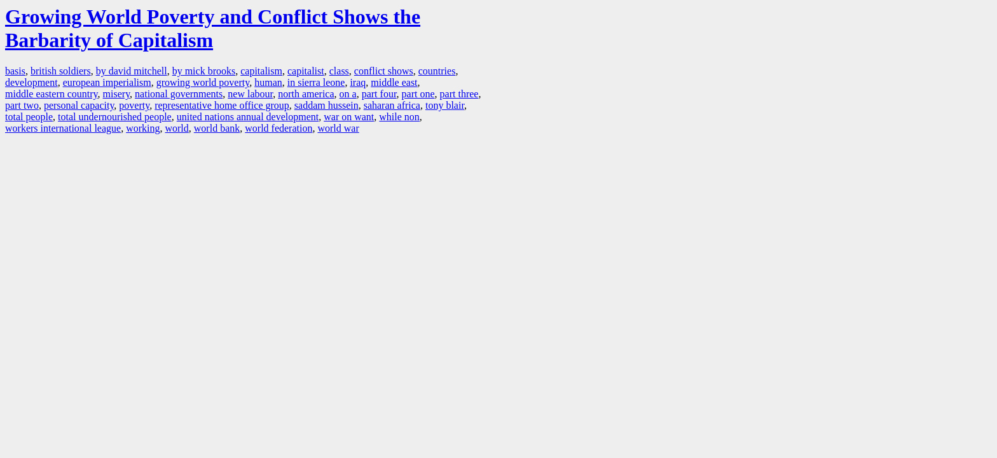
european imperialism (107, 82)
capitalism (261, 71)
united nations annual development (248, 116)
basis (15, 71)
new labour (250, 93)
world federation (278, 128)
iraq (358, 82)
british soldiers (61, 71)
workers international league (63, 128)
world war (338, 128)
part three (459, 93)
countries (437, 71)
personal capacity (79, 105)
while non (399, 116)
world (176, 128)
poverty (134, 105)
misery (116, 93)
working (143, 128)
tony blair (444, 105)
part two (22, 105)
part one (418, 93)
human (268, 82)
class (339, 71)
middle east (394, 82)
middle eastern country (51, 93)
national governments (179, 93)
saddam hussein (326, 105)
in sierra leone (316, 82)
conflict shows (383, 71)
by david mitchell (131, 71)
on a (348, 93)
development (31, 82)
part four (379, 93)
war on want (349, 116)
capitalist (305, 71)
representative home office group (222, 105)
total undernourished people (115, 116)
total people (29, 116)
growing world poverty (203, 82)
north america (306, 93)
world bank (217, 128)
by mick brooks (204, 71)
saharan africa (392, 105)
